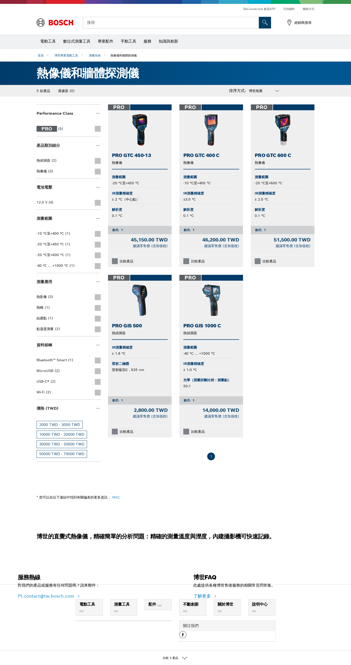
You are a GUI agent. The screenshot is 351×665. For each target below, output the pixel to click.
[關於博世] (220, 611)
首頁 (41, 55)
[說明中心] (254, 611)
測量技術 (95, 55)
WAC (116, 497)
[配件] (159, 605)
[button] (182, 636)
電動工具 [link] (87, 604)
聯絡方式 (308, 9)
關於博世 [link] (225, 604)
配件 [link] (152, 604)
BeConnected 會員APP (259, 9)
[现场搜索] (265, 22)
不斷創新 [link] (191, 604)
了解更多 (202, 596)
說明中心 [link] (260, 604)
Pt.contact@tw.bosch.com (47, 596)
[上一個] (202, 456)
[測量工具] (116, 611)
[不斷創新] (185, 611)
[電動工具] (81, 611)
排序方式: (237, 90)
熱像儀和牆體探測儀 (123, 55)
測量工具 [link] (122, 604)
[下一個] (220, 456)
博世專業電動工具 (66, 55)
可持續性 (289, 9)
